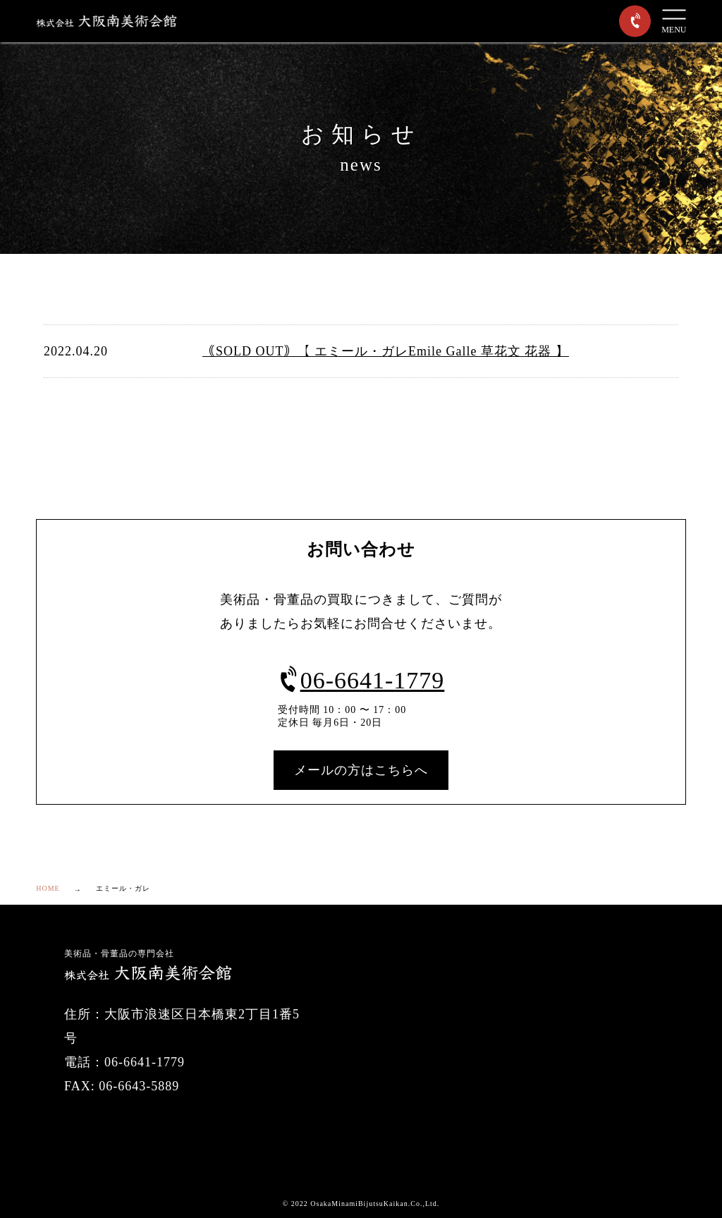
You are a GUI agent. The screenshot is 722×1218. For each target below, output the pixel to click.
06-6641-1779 (361, 680)
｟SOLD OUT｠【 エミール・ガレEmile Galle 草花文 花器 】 (385, 351)
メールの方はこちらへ (361, 770)
